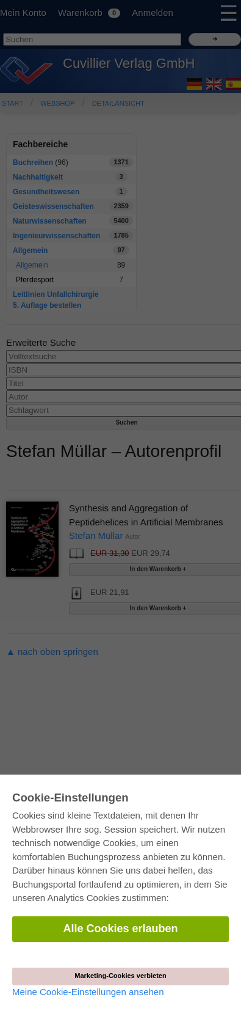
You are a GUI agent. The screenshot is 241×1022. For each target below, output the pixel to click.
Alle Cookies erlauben (120, 928)
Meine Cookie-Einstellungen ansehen (88, 992)
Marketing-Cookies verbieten (120, 975)
